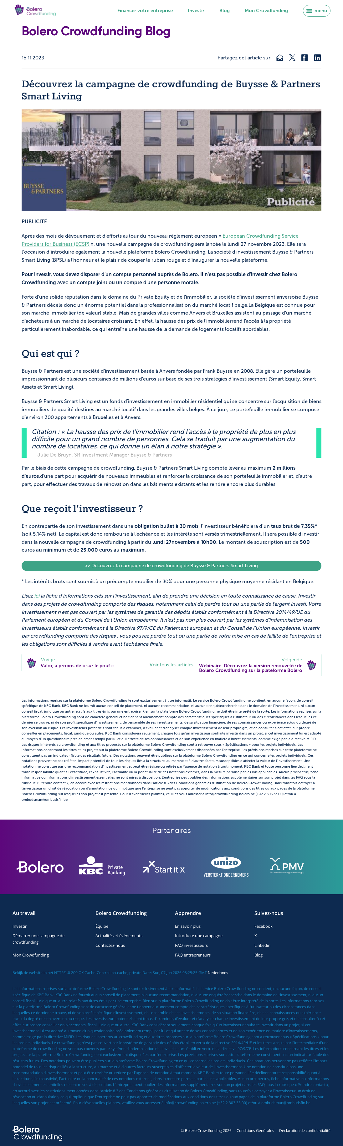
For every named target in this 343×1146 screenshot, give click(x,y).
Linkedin (262, 945)
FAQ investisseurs (191, 945)
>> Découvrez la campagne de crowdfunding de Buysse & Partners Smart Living (171, 565)
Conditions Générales (255, 1130)
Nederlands (218, 972)
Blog (224, 10)
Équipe (101, 926)
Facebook (263, 926)
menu (316, 10)
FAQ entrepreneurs (193, 955)
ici (37, 596)
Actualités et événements (118, 935)
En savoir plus (188, 926)
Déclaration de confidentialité (304, 1130)
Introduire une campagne (199, 935)
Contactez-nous (110, 945)
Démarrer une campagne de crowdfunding (38, 939)
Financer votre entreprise (145, 10)
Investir (196, 10)
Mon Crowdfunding (266, 10)
